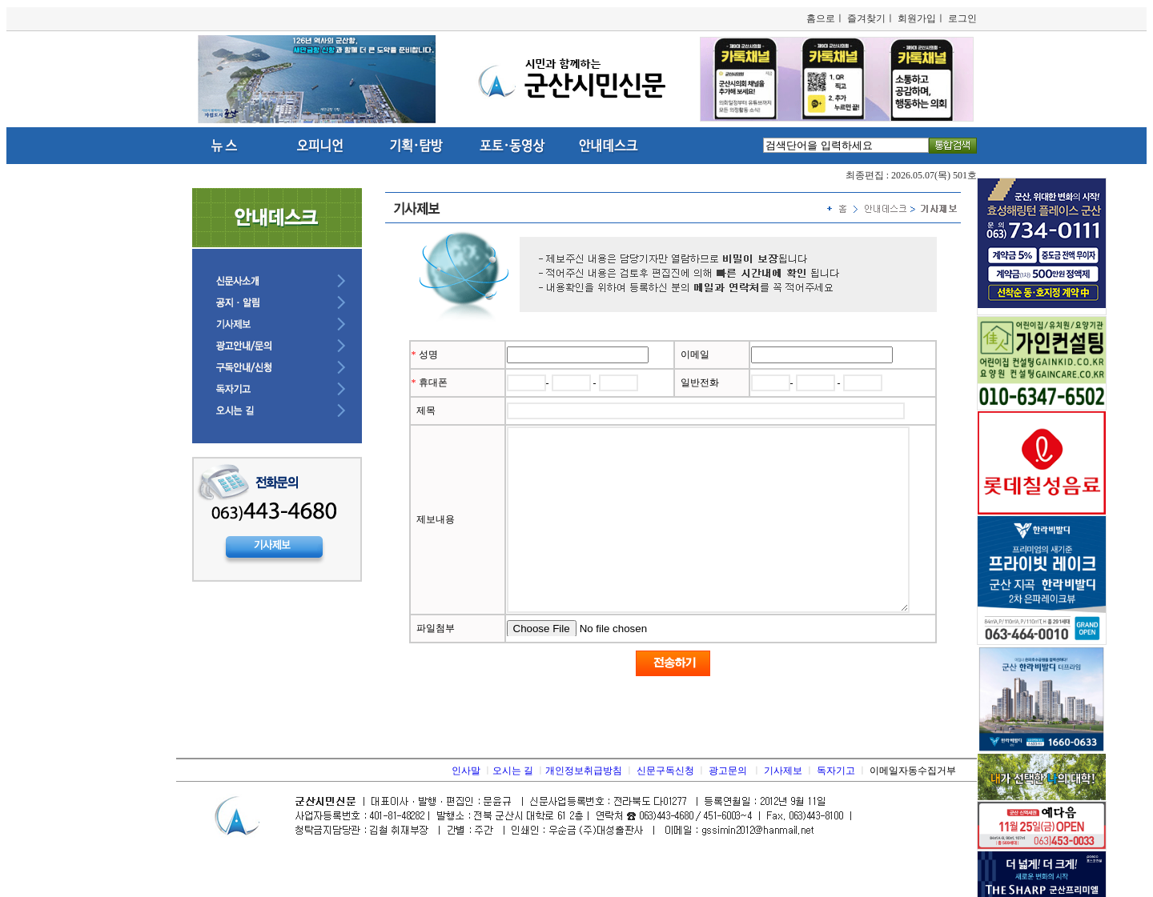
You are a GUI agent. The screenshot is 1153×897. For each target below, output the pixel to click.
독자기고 (836, 806)
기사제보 (783, 806)
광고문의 (728, 806)
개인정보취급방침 (583, 806)
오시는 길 (512, 806)
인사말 (466, 806)
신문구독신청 (665, 806)
